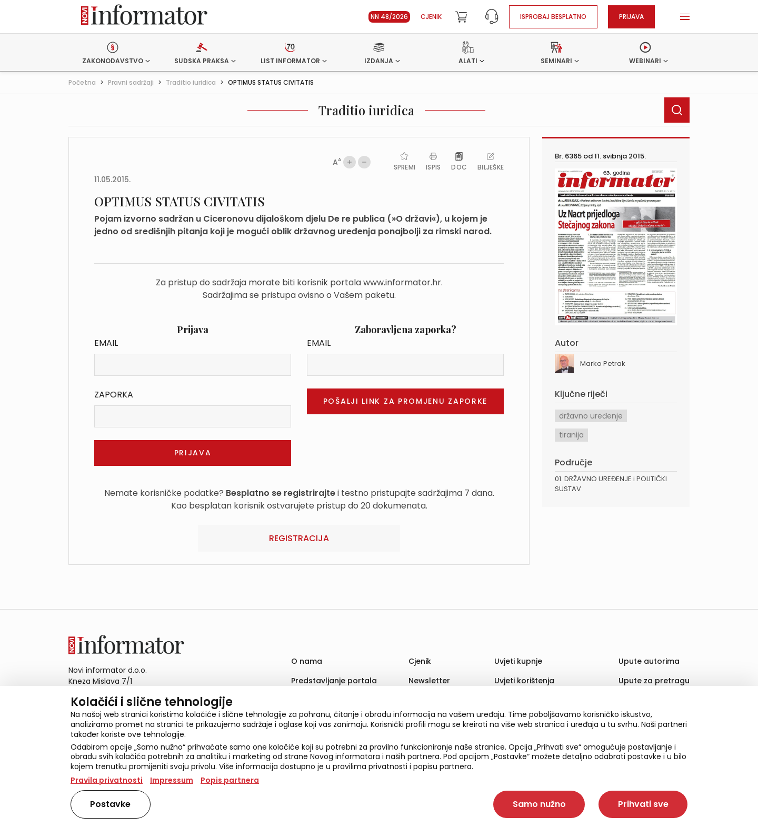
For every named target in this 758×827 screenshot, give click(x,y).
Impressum (171, 780)
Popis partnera (230, 780)
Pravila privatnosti (107, 780)
